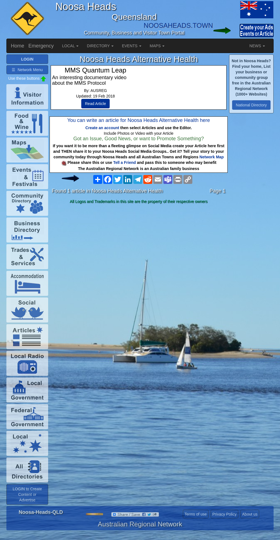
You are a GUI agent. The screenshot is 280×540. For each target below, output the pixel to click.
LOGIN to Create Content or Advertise (27, 494)
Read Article (95, 103)
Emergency (41, 46)
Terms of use (196, 514)
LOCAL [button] (70, 46)
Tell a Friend (124, 162)
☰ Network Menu (27, 70)
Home (17, 46)
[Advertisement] (139, 250)
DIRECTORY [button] (100, 46)
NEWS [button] (257, 46)
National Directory (251, 105)
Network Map (212, 157)
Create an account (102, 128)
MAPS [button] (157, 46)
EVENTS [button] (131, 46)
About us (249, 514)
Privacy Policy (224, 514)
